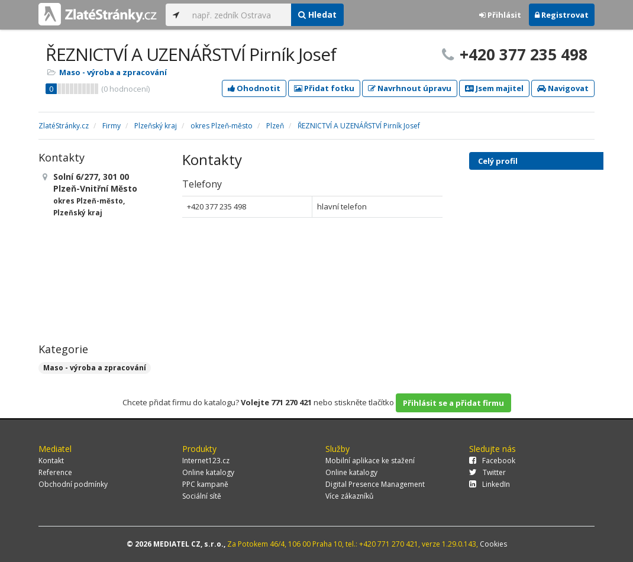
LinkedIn (489, 484)
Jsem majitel (494, 88)
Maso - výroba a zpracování (113, 72)
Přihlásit (500, 14)
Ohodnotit (254, 88)
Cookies (493, 544)
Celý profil (498, 161)
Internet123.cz (206, 461)
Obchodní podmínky (73, 484)
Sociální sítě (201, 496)
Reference (55, 472)
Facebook (492, 461)
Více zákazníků (349, 496)
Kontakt (51, 461)
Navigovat (563, 88)
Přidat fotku (324, 88)
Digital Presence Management (375, 484)
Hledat (317, 14)
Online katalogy (208, 472)
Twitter (487, 472)
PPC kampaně (205, 484)
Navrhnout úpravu (409, 88)
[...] (239, 15)
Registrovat (562, 14)
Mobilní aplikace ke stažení (370, 461)
